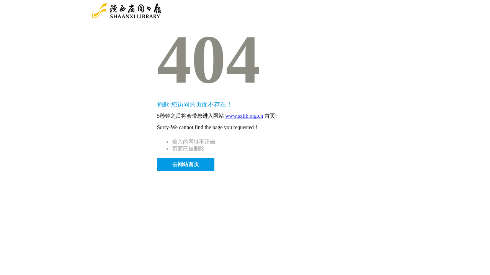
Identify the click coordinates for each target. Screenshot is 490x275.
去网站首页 (185, 164)
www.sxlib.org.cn (244, 116)
